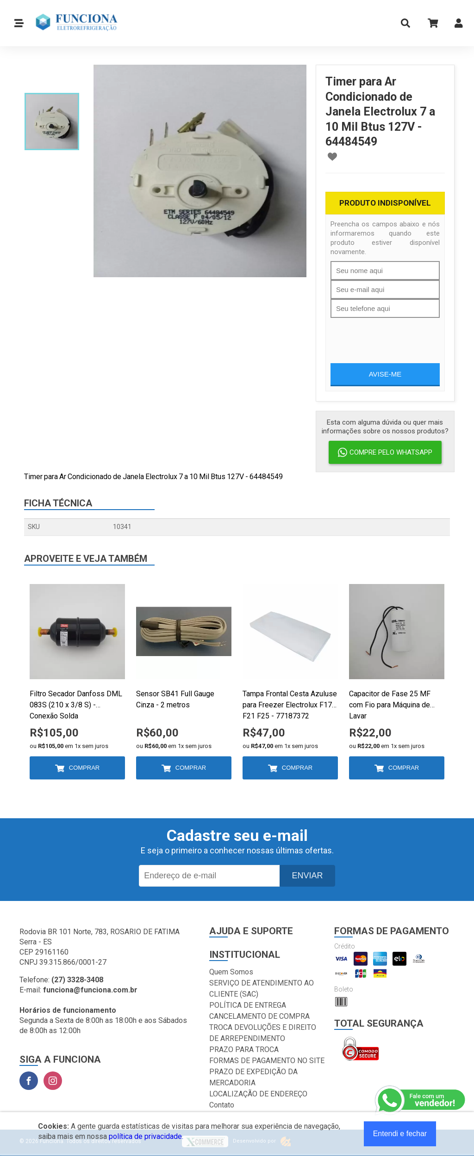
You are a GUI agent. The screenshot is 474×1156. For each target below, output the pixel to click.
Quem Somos (231, 971)
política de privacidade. (146, 1136)
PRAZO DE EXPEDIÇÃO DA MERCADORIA (253, 1077)
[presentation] (401, 336)
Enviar (307, 875)
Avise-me (385, 374)
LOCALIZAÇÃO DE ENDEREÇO (258, 1093)
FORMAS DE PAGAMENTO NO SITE (266, 1060)
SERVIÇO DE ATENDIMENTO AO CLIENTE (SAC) (261, 988)
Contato (221, 1105)
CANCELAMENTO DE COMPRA (259, 1016)
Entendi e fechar (400, 1134)
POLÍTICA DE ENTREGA (247, 1005)
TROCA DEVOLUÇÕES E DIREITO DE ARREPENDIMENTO (262, 1033)
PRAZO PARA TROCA (244, 1049)
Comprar (84, 767)
